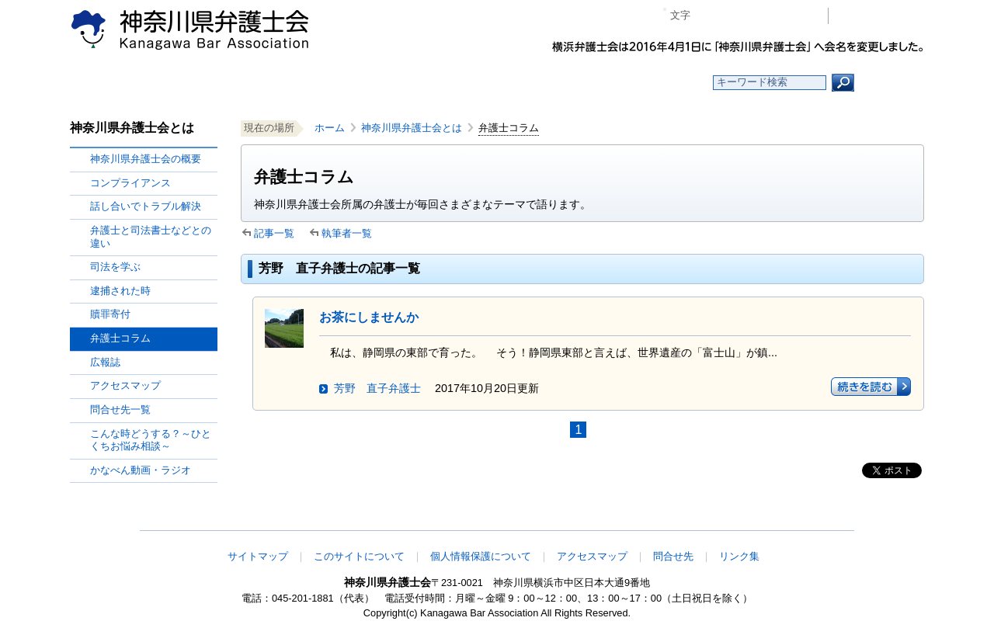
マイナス (708, 16)
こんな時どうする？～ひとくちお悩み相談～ (150, 440)
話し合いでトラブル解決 (145, 206)
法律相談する (534, 82)
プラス (756, 16)
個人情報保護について (480, 556)
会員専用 (880, 16)
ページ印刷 (794, 16)
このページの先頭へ (875, 520)
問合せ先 (673, 556)
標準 (732, 16)
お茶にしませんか (369, 317)
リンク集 (739, 556)
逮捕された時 (120, 291)
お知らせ (308, 82)
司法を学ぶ (115, 266)
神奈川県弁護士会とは (411, 128)
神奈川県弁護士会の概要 (145, 159)
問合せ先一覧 (120, 409)
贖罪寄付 (110, 314)
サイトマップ (258, 556)
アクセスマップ (125, 385)
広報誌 (105, 362)
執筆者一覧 (346, 233)
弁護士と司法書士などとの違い (150, 236)
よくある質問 (647, 82)
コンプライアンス (130, 183)
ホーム (196, 82)
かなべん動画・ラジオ (140, 470)
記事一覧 (274, 233)
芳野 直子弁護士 (377, 388)
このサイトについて (359, 556)
